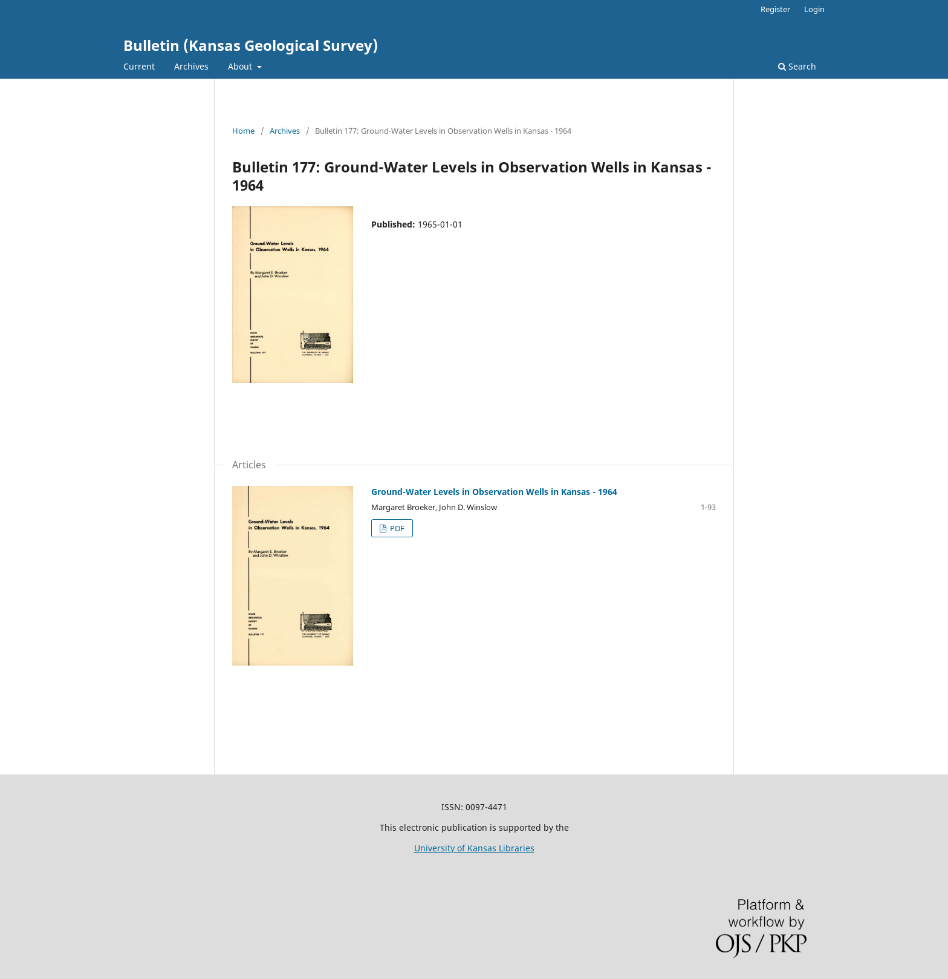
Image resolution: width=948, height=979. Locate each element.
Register (775, 9)
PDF (396, 528)
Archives (191, 66)
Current (139, 66)
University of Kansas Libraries (474, 848)
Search (797, 66)
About (241, 66)
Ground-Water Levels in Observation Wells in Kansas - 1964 (494, 491)
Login (814, 9)
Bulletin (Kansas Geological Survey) (250, 45)
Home (243, 130)
